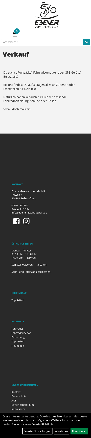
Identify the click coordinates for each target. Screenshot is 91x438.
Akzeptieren (79, 431)
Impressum (18, 409)
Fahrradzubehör (21, 333)
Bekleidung (18, 337)
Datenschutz (18, 396)
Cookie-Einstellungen (37, 431)
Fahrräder (17, 328)
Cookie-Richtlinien (43, 424)
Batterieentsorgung (22, 404)
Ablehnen (61, 431)
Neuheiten (17, 345)
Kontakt (15, 392)
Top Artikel (17, 300)
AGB (13, 400)
